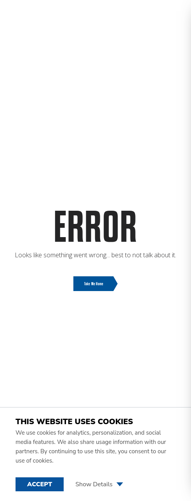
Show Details (99, 484)
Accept (39, 484)
